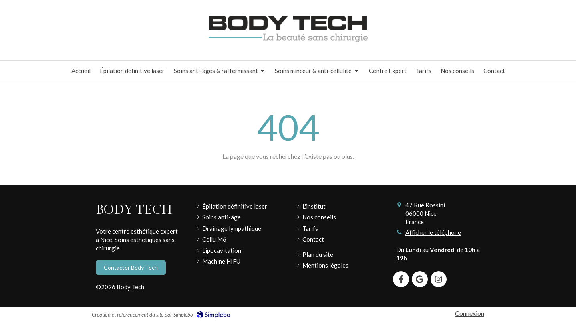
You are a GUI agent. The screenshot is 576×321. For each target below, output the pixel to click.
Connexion (469, 313)
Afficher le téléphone (433, 232)
